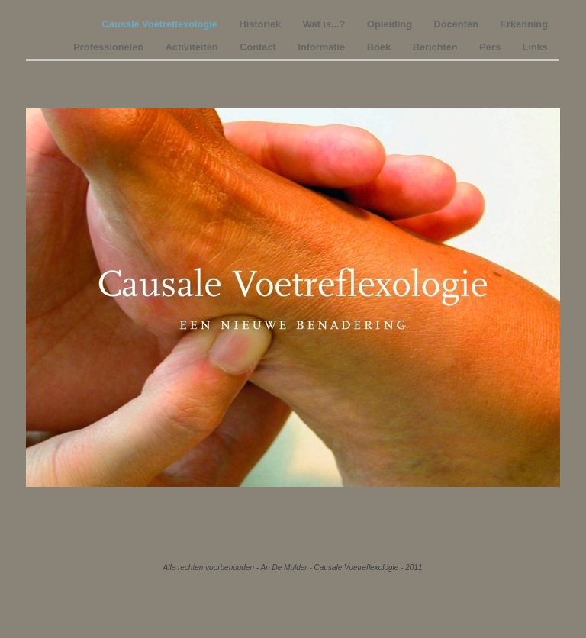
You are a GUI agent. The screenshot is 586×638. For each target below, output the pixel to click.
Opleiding (391, 24)
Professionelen (109, 47)
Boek (380, 47)
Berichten (437, 47)
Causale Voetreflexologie (161, 24)
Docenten (457, 24)
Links (535, 47)
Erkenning (524, 24)
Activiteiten (193, 47)
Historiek (261, 24)
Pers (491, 47)
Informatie (322, 47)
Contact (259, 47)
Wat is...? (325, 24)
